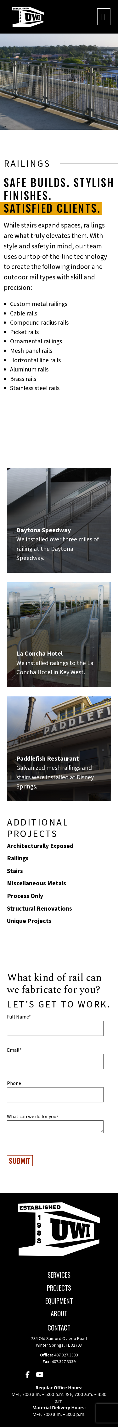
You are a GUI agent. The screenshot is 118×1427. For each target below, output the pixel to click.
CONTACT (59, 1327)
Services (59, 1275)
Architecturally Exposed (40, 846)
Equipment (59, 1300)
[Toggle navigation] (103, 16)
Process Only (25, 896)
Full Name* (19, 1016)
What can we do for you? (33, 1116)
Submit (20, 1161)
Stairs (15, 871)
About (59, 1313)
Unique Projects (29, 921)
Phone (14, 1083)
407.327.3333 (66, 1355)
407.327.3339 (64, 1362)
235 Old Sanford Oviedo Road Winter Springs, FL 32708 (59, 1342)
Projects (59, 1288)
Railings (18, 858)
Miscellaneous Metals (36, 883)
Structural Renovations (39, 908)
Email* (14, 1050)
